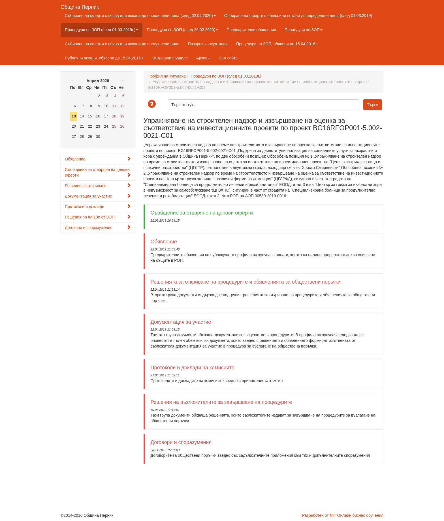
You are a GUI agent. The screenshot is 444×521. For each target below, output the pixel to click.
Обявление (98, 158)
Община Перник (80, 6)
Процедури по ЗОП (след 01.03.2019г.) (101, 29)
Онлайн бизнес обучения (360, 515)
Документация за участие (98, 196)
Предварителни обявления (251, 29)
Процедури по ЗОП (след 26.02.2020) (182, 29)
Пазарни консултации (208, 44)
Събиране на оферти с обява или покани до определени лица (122, 44)
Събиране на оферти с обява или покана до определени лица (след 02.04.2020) (140, 15)
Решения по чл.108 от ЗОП (98, 217)
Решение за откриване (98, 185)
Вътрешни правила (170, 58)
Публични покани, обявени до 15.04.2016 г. (104, 58)
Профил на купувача (167, 76)
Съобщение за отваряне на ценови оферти (98, 172)
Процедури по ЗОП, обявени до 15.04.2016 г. (277, 44)
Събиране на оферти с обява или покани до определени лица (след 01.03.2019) (298, 15)
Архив (203, 58)
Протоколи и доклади (98, 206)
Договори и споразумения (98, 227)
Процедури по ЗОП (304, 29)
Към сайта (228, 58)
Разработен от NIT (319, 515)
